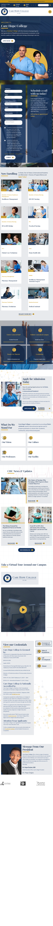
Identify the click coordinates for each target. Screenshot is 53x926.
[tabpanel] (17, 688)
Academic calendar (44, 408)
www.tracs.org (12, 716)
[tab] (44, 644)
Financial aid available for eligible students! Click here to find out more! (26, 1)
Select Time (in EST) (10, 101)
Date (6, 94)
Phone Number (9, 113)
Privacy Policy (18, 153)
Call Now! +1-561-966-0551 (5, 5)
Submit (10, 157)
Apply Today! (22, 177)
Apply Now (26, 5)
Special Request (9, 119)
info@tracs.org (16, 694)
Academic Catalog (9, 729)
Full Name (8, 88)
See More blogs (26, 550)
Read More (33, 501)
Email (7, 107)
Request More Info (26, 314)
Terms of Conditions (9, 153)
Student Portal (16, 5)
